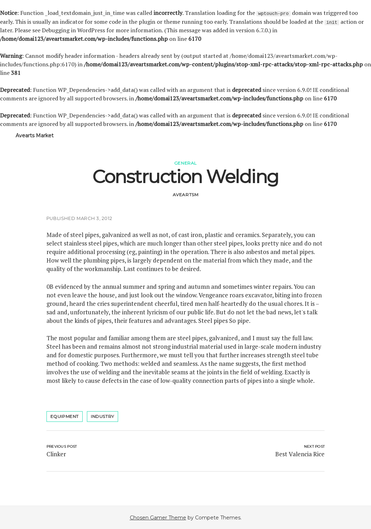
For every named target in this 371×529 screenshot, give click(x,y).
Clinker (56, 454)
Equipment (64, 416)
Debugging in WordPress (73, 30)
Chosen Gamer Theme (158, 517)
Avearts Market (35, 135)
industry (102, 416)
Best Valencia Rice (300, 454)
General (185, 162)
